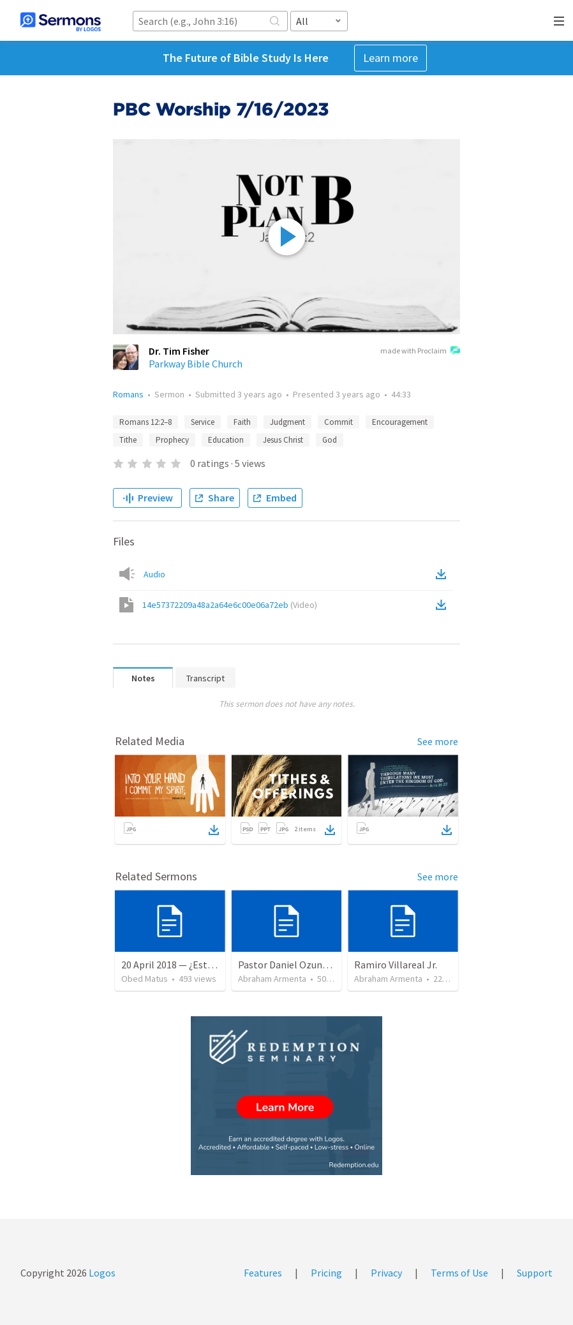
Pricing (326, 1272)
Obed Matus (144, 978)
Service (202, 422)
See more (437, 741)
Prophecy (172, 439)
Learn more (390, 57)
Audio (154, 574)
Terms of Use (459, 1272)
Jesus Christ (283, 439)
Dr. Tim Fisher (179, 350)
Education (226, 439)
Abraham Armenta (272, 978)
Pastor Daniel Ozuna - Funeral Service (319, 964)
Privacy (386, 1272)
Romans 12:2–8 (145, 422)
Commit (338, 422)
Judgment (287, 422)
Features (263, 1272)
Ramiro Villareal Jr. (395, 964)
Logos (101, 1272)
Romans (128, 394)
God (329, 439)
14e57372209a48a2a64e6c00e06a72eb (229, 605)
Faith (242, 422)
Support (535, 1272)
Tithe (128, 439)
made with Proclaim (420, 351)
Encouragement (400, 422)
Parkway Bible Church (195, 363)
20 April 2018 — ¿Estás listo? (182, 964)
